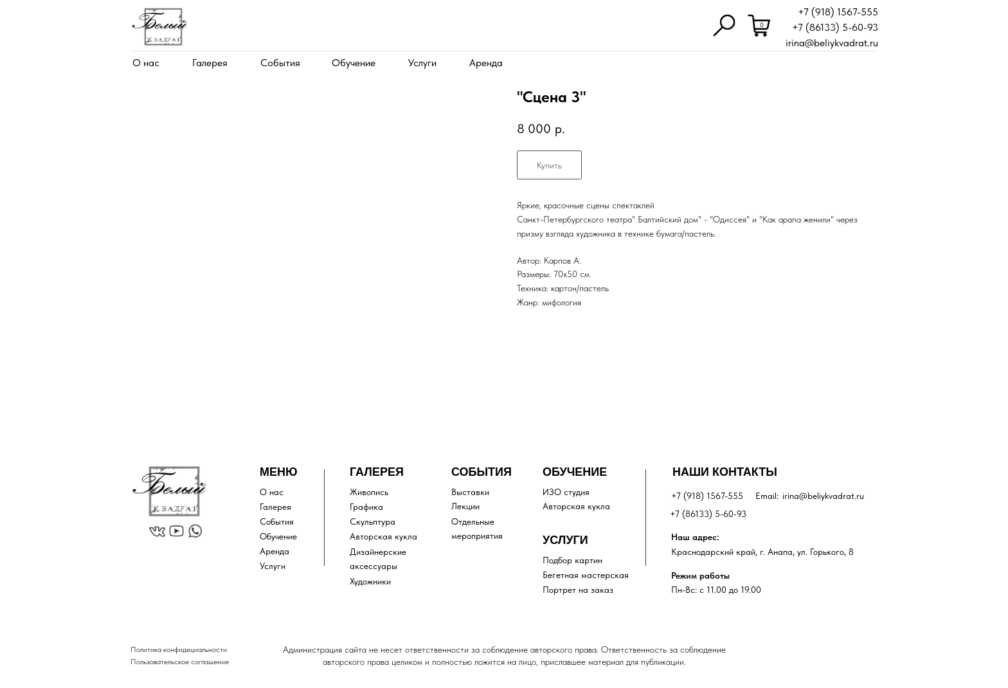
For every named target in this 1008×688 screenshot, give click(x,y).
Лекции (465, 506)
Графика (366, 507)
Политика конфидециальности (178, 649)
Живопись (369, 492)
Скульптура (372, 521)
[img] (159, 26)
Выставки (470, 492)
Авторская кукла (383, 536)
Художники (370, 581)
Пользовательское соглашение (179, 661)
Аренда (486, 63)
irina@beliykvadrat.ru (832, 43)
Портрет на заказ (578, 589)
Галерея (210, 63)
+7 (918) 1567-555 (838, 12)
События (280, 63)
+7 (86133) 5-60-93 (835, 27)
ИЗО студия (566, 492)
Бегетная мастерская (586, 575)
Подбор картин (572, 560)
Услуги (422, 63)
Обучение (353, 63)
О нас (145, 63)
